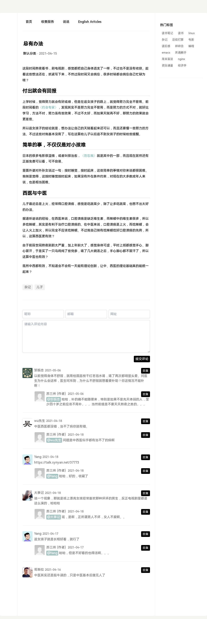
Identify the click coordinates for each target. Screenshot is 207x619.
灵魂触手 (180, 52)
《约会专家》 (48, 107)
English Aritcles (89, 22)
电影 (191, 39)
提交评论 (141, 359)
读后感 (166, 46)
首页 (29, 22)
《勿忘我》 (89, 156)
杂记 (27, 287)
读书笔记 (167, 33)
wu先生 (39, 421)
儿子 (39, 287)
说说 (66, 22)
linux (191, 33)
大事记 (39, 493)
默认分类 (29, 53)
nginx (181, 59)
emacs (166, 52)
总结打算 (178, 39)
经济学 (182, 65)
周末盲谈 (167, 59)
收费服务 (47, 22)
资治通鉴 (167, 65)
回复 (145, 370)
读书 (181, 33)
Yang (37, 457)
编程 (191, 46)
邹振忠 (39, 370)
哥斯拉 (39, 569)
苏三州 (51, 394)
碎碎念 (179, 46)
